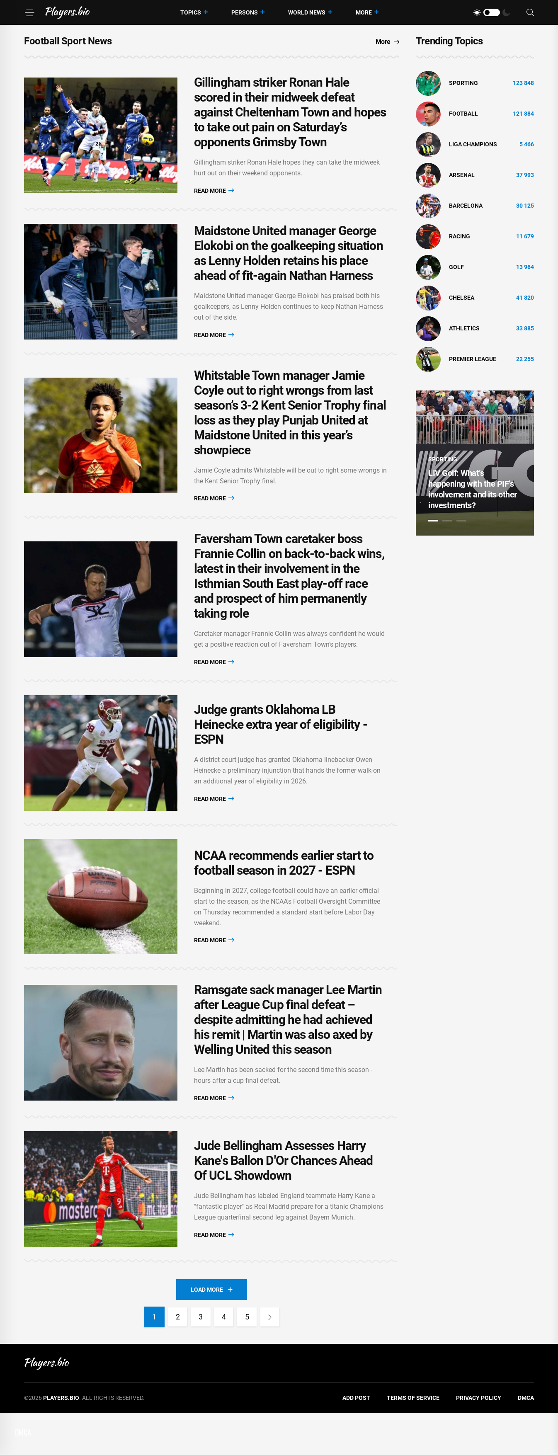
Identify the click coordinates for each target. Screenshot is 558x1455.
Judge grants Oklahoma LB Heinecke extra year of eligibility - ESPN (280, 741)
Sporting (463, 83)
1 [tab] (433, 520)
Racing (459, 236)
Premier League (472, 359)
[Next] (272, 1359)
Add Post (356, 1440)
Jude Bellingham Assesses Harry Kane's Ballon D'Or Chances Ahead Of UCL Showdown (283, 1198)
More (364, 12)
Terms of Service (413, 1440)
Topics (190, 12)
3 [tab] (461, 520)
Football (463, 113)
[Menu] (29, 12)
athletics (464, 328)
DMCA (526, 1440)
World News (306, 12)
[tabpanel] (475, 463)
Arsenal (462, 175)
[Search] (530, 13)
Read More (214, 192)
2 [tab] (447, 520)
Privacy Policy (478, 1440)
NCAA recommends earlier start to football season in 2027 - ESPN (284, 888)
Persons (244, 12)
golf (456, 267)
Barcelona (466, 205)
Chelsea (461, 297)
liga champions (473, 144)
